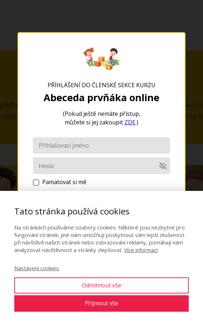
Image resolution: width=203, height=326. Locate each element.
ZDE (129, 122)
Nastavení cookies (36, 268)
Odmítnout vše (101, 285)
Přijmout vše (101, 303)
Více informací (141, 249)
